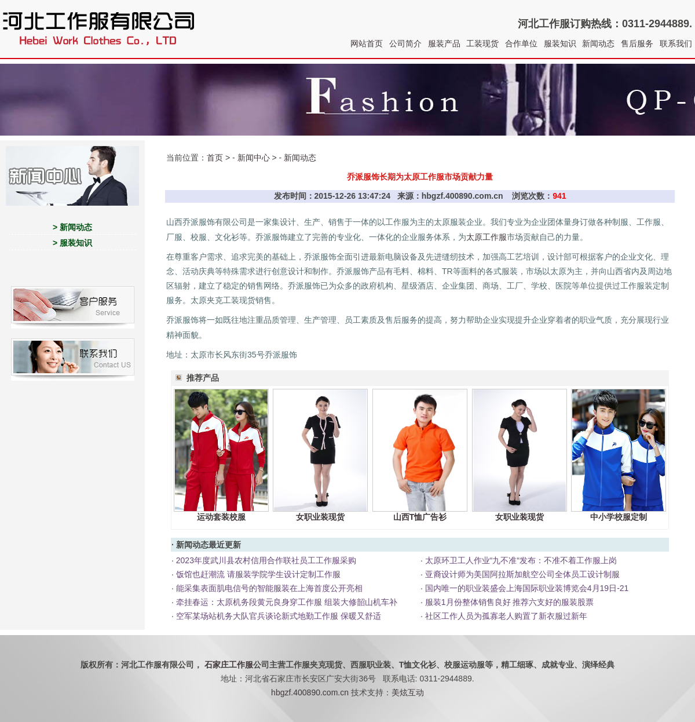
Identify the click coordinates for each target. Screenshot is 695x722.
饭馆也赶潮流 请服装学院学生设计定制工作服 (258, 574)
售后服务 (637, 43)
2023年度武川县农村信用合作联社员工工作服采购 (266, 560)
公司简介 (405, 43)
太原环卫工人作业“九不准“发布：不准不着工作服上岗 (521, 560)
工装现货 (482, 43)
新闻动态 (598, 43)
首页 (215, 157)
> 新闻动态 (72, 227)
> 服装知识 (72, 242)
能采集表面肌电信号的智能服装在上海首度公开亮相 (269, 588)
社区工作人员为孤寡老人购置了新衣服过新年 (506, 616)
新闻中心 (253, 157)
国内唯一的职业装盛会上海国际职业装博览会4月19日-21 (527, 588)
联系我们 (676, 43)
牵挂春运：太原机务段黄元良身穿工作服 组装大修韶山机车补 (286, 602)
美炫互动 (408, 692)
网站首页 (366, 43)
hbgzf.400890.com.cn (310, 692)
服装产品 (444, 43)
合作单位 (521, 43)
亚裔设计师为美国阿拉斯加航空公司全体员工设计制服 (522, 574)
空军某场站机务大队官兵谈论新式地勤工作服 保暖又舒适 (278, 616)
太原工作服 (486, 237)
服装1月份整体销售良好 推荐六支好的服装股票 (509, 602)
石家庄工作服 (228, 664)
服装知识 (560, 43)
